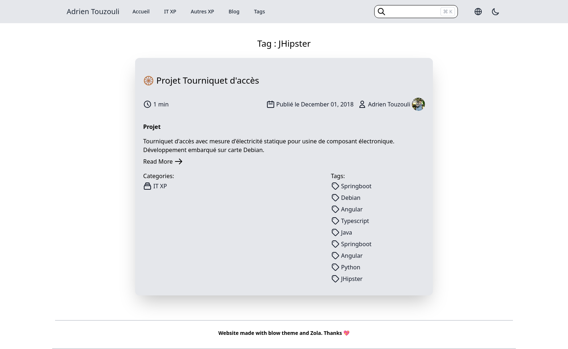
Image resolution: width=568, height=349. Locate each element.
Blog (234, 11)
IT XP (170, 11)
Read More (163, 161)
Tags (259, 11)
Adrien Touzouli (93, 11)
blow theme (283, 332)
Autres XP (202, 11)
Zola (315, 332)
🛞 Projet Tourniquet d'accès (201, 80)
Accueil (141, 11)
